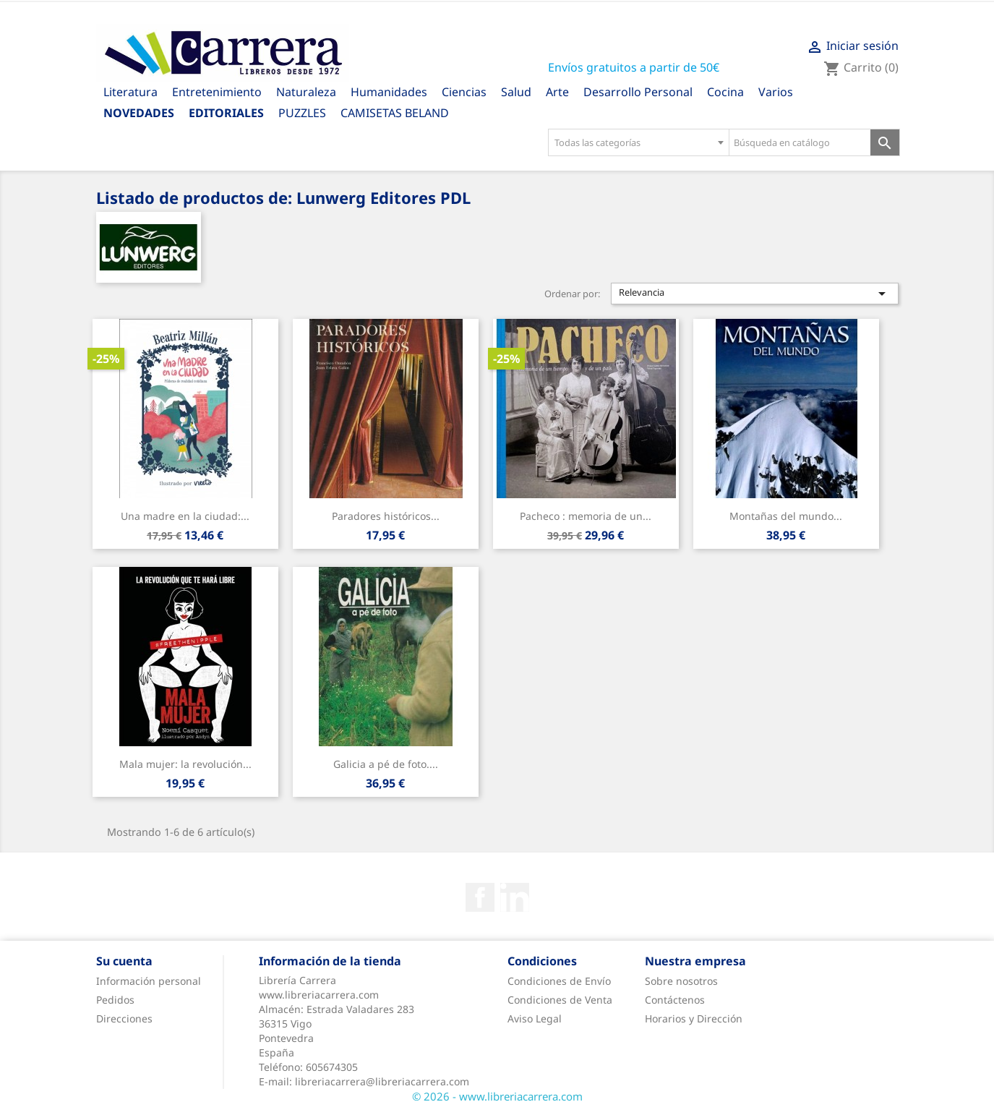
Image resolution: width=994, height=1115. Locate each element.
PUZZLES (302, 113)
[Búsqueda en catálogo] (799, 142)
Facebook (480, 897)
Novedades (138, 113)
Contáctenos (675, 1000)
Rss (514, 897)
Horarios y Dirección (693, 1018)
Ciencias (464, 92)
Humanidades (389, 92)
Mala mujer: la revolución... (185, 764)
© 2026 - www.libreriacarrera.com (497, 1096)
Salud (516, 92)
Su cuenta (124, 961)
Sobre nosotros (681, 981)
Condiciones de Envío (559, 981)
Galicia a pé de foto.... (385, 764)
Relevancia (755, 293)
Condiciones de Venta (559, 1000)
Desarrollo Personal (638, 92)
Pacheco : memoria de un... (585, 516)
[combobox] (638, 142)
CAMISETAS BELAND (394, 113)
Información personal (148, 981)
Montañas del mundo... (785, 516)
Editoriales (226, 113)
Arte (557, 92)
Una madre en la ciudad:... (185, 516)
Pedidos (115, 1000)
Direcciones (124, 1018)
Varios (775, 92)
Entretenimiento (217, 92)
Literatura (130, 92)
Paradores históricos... (386, 516)
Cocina (725, 92)
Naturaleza (306, 92)
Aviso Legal (534, 1018)
